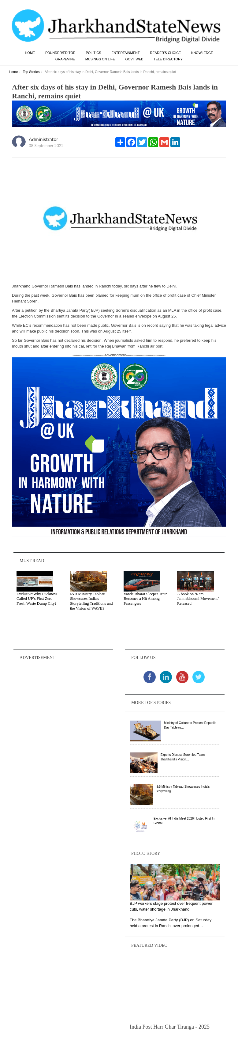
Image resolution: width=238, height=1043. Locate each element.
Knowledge (202, 53)
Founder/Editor (60, 53)
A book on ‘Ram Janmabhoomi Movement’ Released (198, 599)
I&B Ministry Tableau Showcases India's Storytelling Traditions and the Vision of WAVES (91, 601)
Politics (93, 53)
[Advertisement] (63, 706)
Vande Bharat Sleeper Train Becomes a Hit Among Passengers (145, 599)
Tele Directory (168, 59)
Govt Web (134, 59)
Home (30, 53)
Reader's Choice (165, 53)
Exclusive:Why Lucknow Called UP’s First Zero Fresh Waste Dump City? (37, 599)
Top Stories (31, 72)
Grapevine (65, 59)
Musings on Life (100, 59)
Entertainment (125, 53)
